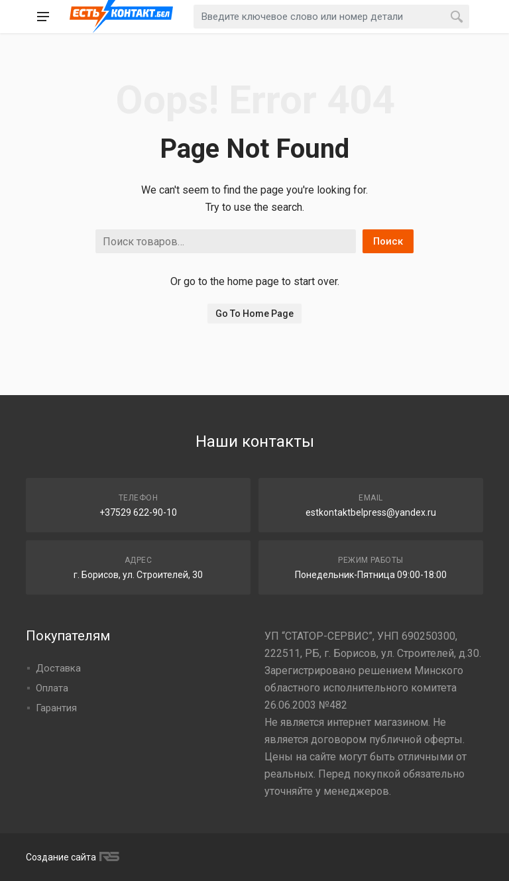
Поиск (388, 241)
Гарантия (56, 708)
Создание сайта (71, 857)
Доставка (58, 668)
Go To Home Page (254, 313)
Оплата (52, 688)
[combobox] (331, 17)
